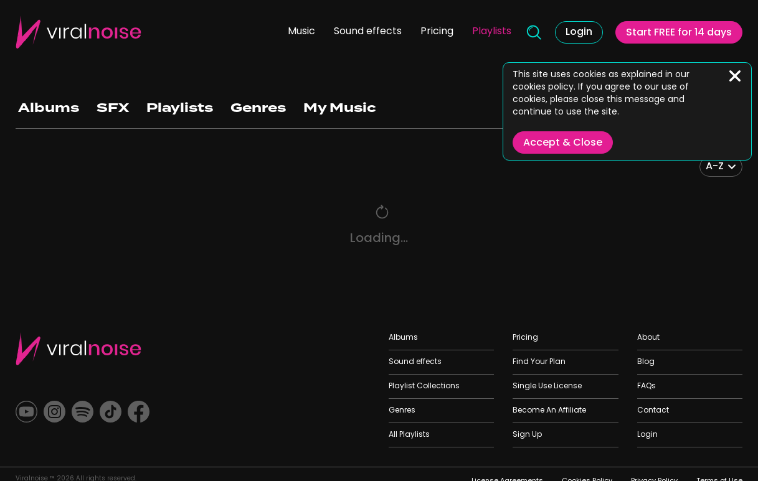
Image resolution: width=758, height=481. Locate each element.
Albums (48, 107)
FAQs (646, 386)
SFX (113, 107)
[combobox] (720, 167)
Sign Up (527, 435)
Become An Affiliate (549, 410)
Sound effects (368, 32)
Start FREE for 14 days (679, 33)
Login (579, 32)
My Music (339, 107)
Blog (646, 362)
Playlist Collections (424, 386)
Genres (258, 107)
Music (301, 32)
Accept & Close (562, 143)
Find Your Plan (539, 362)
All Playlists (409, 435)
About (648, 337)
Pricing (436, 32)
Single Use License (547, 386)
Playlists (491, 32)
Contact (653, 410)
